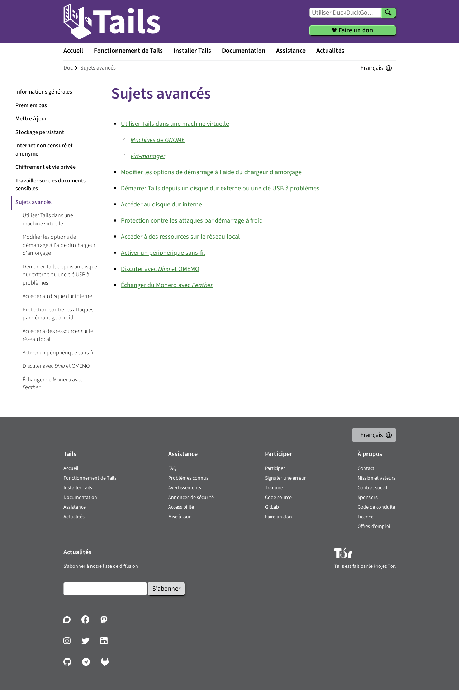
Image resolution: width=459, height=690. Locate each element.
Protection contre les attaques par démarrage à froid (58, 314)
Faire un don (278, 516)
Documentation (243, 50)
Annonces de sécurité (191, 497)
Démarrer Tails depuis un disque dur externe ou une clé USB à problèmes (60, 275)
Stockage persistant (39, 132)
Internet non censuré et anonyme (44, 150)
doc (68, 68)
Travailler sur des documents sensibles (50, 185)
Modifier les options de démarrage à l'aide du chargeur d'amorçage (59, 245)
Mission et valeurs (377, 478)
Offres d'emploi (374, 526)
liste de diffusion (120, 566)
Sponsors (368, 497)
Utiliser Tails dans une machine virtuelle (48, 219)
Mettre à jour (31, 119)
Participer (275, 468)
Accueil (73, 50)
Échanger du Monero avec (53, 384)
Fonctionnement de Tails (128, 50)
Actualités (330, 50)
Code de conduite (376, 507)
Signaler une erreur (285, 478)
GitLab (272, 507)
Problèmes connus (188, 478)
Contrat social (372, 487)
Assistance (291, 50)
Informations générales (43, 92)
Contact (366, 468)
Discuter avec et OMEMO (56, 366)
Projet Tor (384, 566)
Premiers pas (31, 105)
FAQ (172, 468)
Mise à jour (179, 516)
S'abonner (166, 588)
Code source (278, 497)
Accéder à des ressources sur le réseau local (58, 335)
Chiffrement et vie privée (45, 167)
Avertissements (184, 487)
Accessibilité (181, 507)
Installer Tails (192, 50)
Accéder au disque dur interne (57, 296)
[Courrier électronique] (105, 588)
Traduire (274, 487)
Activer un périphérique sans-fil (59, 353)
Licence (365, 516)
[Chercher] (388, 13)
